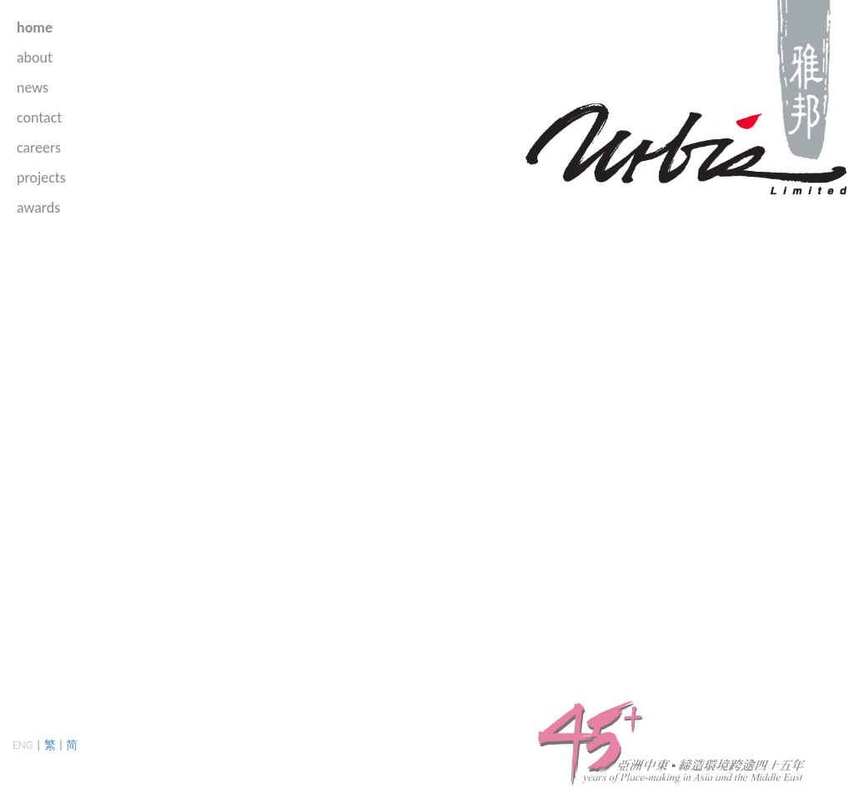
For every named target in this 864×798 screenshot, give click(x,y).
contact (39, 117)
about (35, 57)
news (32, 87)
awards (38, 207)
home (35, 27)
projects (41, 177)
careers (39, 147)
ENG (23, 745)
